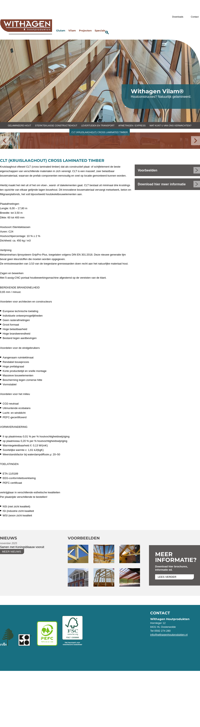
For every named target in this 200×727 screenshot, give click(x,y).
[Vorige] (4, 140)
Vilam (72, 30)
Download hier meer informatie (162, 184)
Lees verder (167, 576)
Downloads (177, 17)
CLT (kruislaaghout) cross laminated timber (99, 132)
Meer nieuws (11, 551)
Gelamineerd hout (19, 125)
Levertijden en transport (97, 125)
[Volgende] (195, 140)
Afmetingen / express (132, 125)
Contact (195, 17)
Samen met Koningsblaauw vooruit (22, 547)
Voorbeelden (147, 170)
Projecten (85, 30)
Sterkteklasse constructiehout (56, 125)
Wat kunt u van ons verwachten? (170, 125)
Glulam (60, 30)
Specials (100, 30)
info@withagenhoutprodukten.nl (169, 634)
